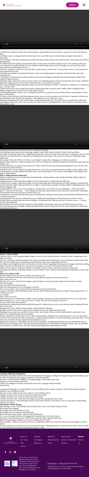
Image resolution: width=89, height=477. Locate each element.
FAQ (22, 443)
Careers (23, 446)
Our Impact (38, 440)
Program (37, 437)
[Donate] (72, 5)
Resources (38, 443)
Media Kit (51, 437)
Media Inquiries (53, 440)
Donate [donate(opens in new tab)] (81, 437)
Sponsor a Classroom (68, 440)
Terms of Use (63, 463)
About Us (24, 437)
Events (50, 443)
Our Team (24, 440)
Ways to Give (65, 437)
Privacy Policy (52, 463)
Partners (64, 443)
